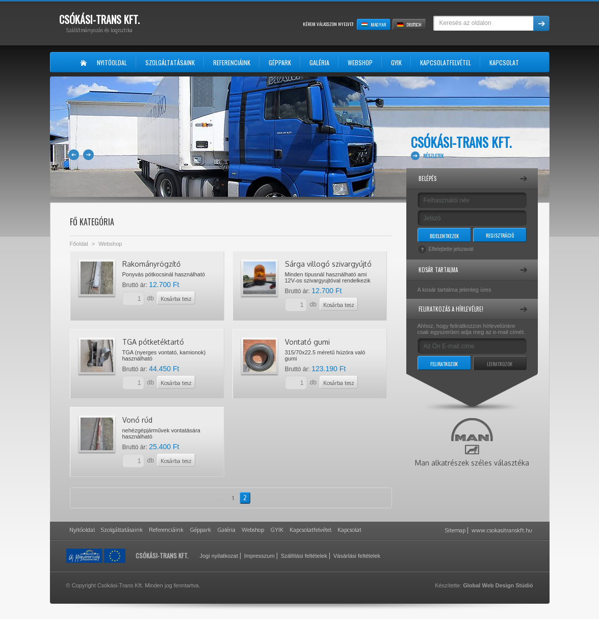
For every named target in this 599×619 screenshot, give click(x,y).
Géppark (200, 529)
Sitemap (455, 530)
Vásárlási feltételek (356, 556)
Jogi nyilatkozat (219, 556)
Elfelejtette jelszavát (451, 249)
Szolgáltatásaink (122, 529)
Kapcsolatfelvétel (310, 529)
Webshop (110, 244)
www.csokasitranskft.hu (502, 530)
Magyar (373, 24)
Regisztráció (500, 235)
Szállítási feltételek (304, 556)
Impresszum (259, 556)
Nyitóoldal (82, 529)
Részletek (433, 156)
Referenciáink (166, 529)
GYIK (276, 529)
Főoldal (79, 244)
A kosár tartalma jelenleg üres (454, 290)
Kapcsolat (349, 529)
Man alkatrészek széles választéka (472, 442)
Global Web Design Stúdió (498, 585)
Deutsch (409, 24)
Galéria (226, 529)
